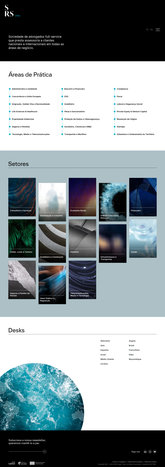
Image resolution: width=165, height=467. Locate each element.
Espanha (104, 354)
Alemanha (105, 345)
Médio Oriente (107, 364)
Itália (131, 359)
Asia (102, 350)
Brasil (131, 350)
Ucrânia (104, 368)
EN (151, 30)
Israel (103, 359)
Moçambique (135, 364)
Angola (132, 345)
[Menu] (158, 29)
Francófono (134, 354)
